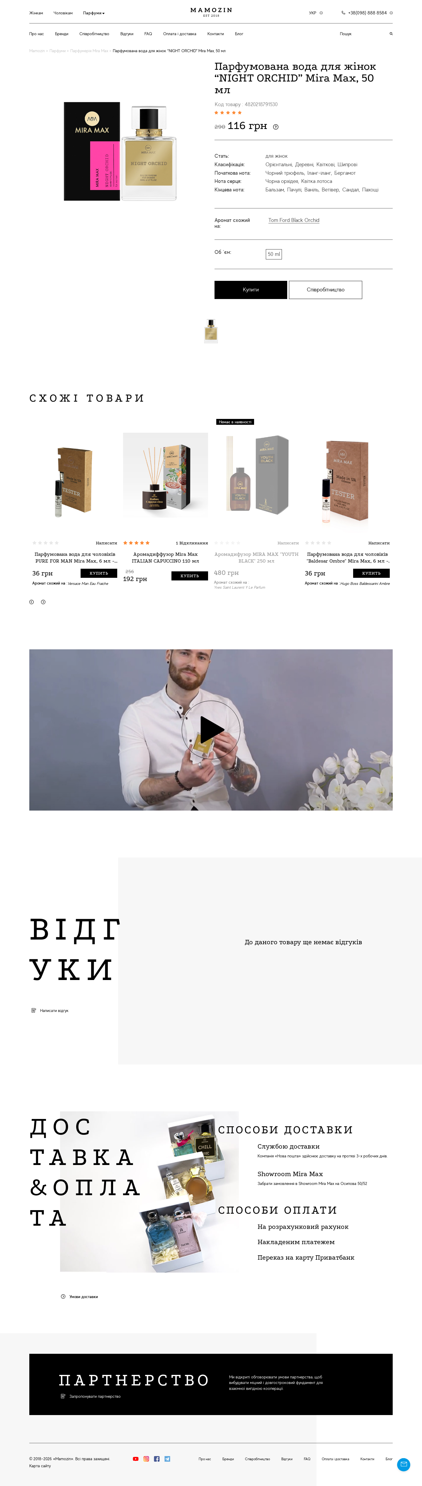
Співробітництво (94, 33)
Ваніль (311, 190)
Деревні (304, 164)
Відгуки (126, 33)
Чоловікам (63, 13)
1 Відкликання (192, 543)
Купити (251, 290)
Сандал (350, 190)
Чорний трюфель (285, 173)
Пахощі (370, 190)
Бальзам (275, 190)
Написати (106, 543)
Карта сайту (40, 1465)
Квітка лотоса (316, 181)
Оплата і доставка (179, 33)
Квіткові (325, 164)
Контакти (215, 33)
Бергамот (345, 173)
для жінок (277, 156)
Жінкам (36, 13)
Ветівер (330, 190)
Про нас (36, 33)
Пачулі (294, 190)
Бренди (61, 33)
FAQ (148, 33)
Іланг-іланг (319, 173)
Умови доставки (79, 1296)
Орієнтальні (279, 164)
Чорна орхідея (282, 181)
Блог (239, 33)
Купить (99, 573)
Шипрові (347, 164)
